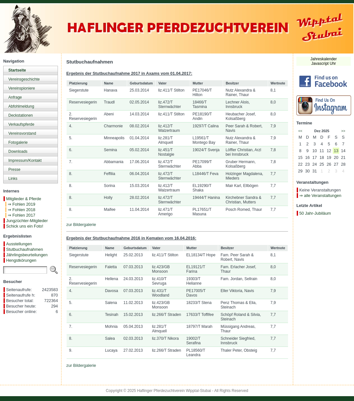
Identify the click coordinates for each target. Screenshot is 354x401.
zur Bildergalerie (81, 224)
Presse (14, 169)
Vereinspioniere (21, 88)
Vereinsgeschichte (24, 79)
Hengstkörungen (21, 260)
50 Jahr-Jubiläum (315, 213)
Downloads (17, 151)
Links (12, 178)
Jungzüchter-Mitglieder (27, 220)
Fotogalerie (18, 142)
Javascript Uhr (323, 63)
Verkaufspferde (21, 124)
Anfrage (15, 97)
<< (300, 131)
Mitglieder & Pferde (23, 198)
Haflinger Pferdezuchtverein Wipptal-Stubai (174, 390)
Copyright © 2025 (121, 390)
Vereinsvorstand (22, 133)
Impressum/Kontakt (25, 160)
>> (343, 131)
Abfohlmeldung (21, 106)
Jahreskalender (323, 59)
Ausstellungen (19, 243)
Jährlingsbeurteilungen (27, 254)
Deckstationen (20, 115)
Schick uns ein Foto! (24, 226)
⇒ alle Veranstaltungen (320, 195)
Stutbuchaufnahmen (24, 249)
